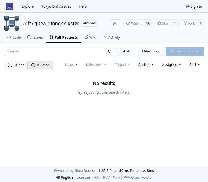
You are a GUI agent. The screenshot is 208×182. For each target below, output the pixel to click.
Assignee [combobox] (172, 64)
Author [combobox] (146, 64)
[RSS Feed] (115, 23)
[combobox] (71, 64)
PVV (106, 177)
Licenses (83, 177)
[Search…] (110, 51)
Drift (26, 23)
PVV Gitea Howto (138, 177)
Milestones (150, 51)
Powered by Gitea (68, 170)
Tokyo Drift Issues (56, 6)
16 (148, 23)
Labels (126, 51)
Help (83, 6)
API (97, 177)
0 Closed (40, 65)
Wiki (116, 177)
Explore (27, 6)
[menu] (195, 64)
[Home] (10, 6)
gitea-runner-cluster (56, 23)
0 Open (16, 65)
